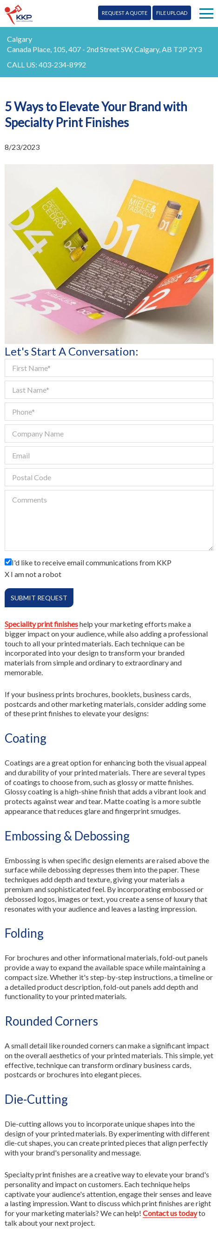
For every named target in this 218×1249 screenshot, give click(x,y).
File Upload (171, 13)
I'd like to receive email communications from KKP (92, 562)
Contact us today (170, 1213)
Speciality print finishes (41, 623)
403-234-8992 (62, 64)
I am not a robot (36, 574)
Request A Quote (124, 13)
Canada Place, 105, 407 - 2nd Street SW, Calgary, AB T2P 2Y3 (104, 49)
